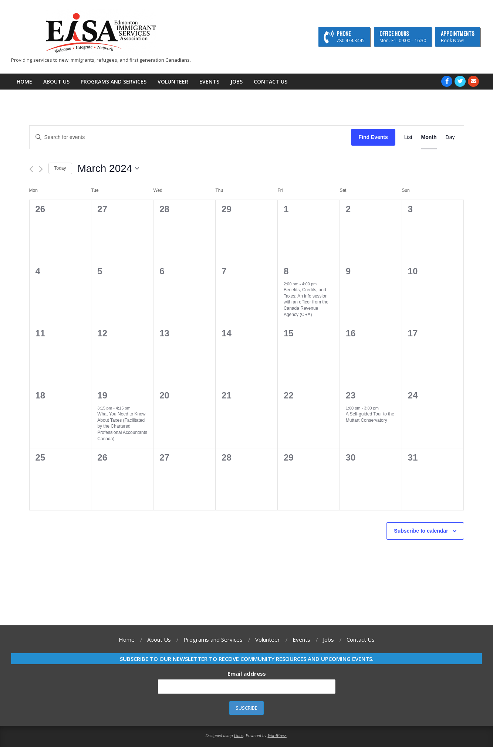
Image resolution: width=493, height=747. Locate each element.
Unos (238, 735)
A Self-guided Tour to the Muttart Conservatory (370, 417)
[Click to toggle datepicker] (108, 168)
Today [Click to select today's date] (60, 168)
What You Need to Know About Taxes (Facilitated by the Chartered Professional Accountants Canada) (122, 426)
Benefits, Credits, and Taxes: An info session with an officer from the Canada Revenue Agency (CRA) (306, 302)
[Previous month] (31, 169)
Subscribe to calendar (421, 531)
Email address (246, 673)
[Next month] (41, 169)
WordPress (276, 735)
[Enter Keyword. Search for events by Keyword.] (190, 137)
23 (351, 395)
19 (102, 395)
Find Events (373, 137)
